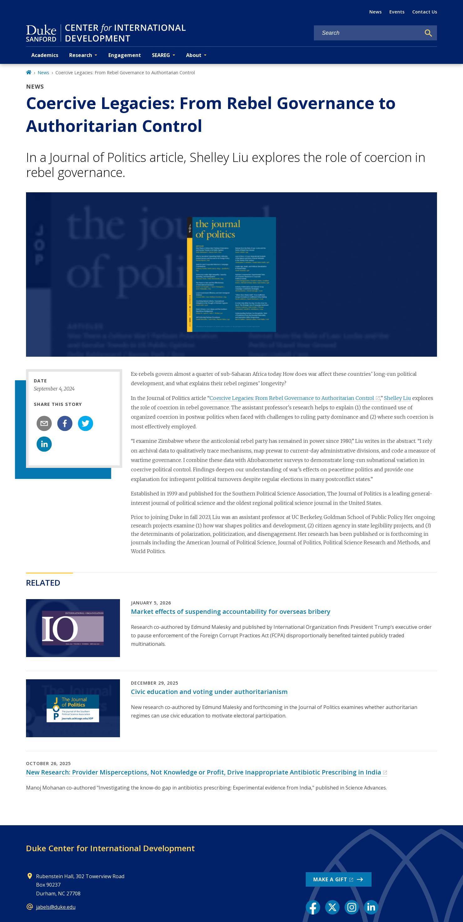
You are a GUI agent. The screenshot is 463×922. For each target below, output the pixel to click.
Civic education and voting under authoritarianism (209, 691)
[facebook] (65, 423)
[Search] (428, 33)
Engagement (124, 55)
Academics (44, 55)
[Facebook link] (313, 907)
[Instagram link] (352, 907)
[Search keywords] (367, 33)
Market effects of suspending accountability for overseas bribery (230, 611)
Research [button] (80, 55)
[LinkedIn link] (371, 907)
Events (396, 12)
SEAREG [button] (161, 55)
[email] (44, 423)
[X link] (332, 907)
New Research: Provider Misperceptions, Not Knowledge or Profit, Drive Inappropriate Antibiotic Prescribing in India (203, 772)
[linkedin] (44, 444)
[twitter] (85, 423)
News (375, 12)
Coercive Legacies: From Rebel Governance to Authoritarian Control (292, 398)
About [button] (193, 55)
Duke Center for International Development (110, 848)
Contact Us (424, 12)
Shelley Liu (397, 398)
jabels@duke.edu (55, 907)
